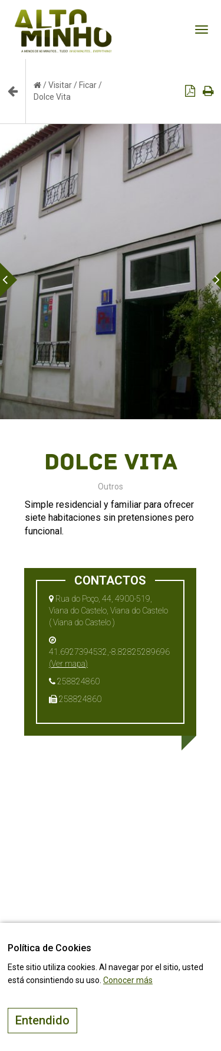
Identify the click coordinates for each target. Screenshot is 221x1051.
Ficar (88, 85)
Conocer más (128, 980)
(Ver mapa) (68, 663)
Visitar (60, 85)
